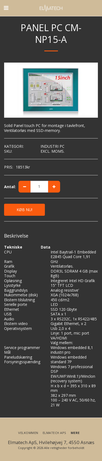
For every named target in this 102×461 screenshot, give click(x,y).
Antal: (10, 186)
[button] (6, 7)
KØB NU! (24, 209)
